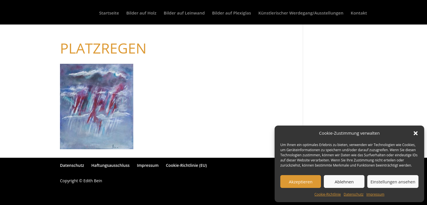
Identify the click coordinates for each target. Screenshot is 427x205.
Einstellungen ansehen (392, 181)
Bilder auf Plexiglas (231, 13)
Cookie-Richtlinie (327, 194)
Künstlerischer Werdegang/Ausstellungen (300, 13)
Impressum (375, 194)
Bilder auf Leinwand (184, 13)
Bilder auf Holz (141, 13)
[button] (415, 133)
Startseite (109, 13)
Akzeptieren (300, 181)
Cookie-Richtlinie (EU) (186, 165)
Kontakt (359, 13)
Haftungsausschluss (110, 165)
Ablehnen (344, 181)
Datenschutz (354, 194)
